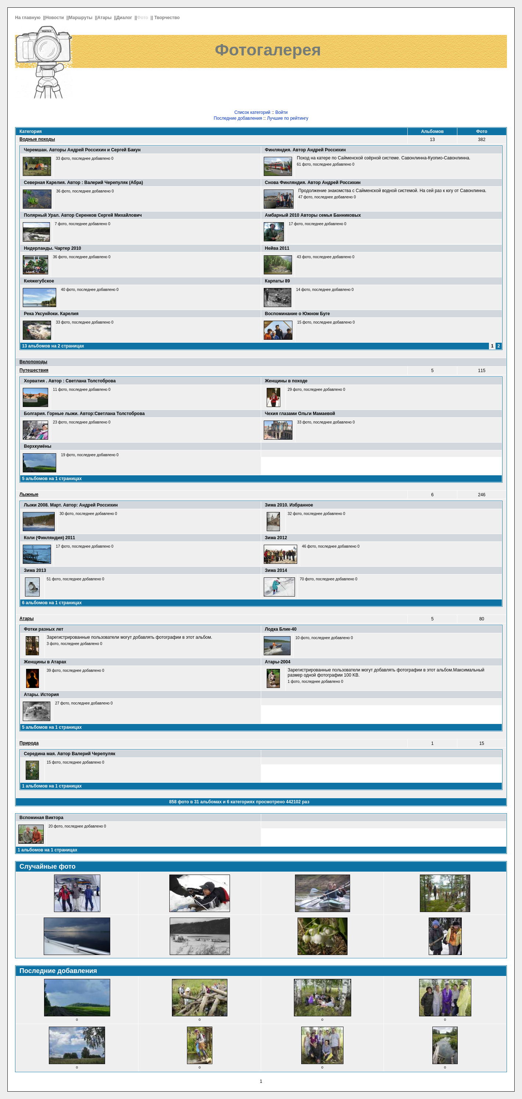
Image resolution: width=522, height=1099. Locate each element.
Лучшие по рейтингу (287, 118)
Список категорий (252, 112)
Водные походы (37, 139)
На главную (28, 17)
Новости (55, 17)
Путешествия (33, 370)
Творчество (167, 17)
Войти (281, 112)
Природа (29, 743)
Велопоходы (33, 361)
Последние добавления (238, 118)
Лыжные (28, 494)
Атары (105, 17)
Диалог (124, 17)
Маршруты (81, 17)
